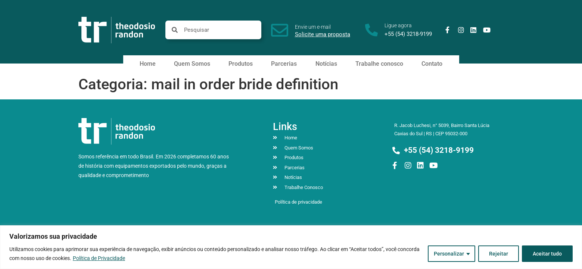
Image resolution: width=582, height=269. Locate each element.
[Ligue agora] (371, 30)
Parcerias (284, 63)
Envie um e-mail (313, 27)
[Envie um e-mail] (279, 30)
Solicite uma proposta (322, 34)
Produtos (240, 63)
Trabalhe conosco (379, 63)
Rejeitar (498, 254)
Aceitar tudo (547, 254)
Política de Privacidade (99, 258)
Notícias (326, 63)
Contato (431, 63)
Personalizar (449, 254)
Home (148, 63)
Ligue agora (398, 25)
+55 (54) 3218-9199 (408, 34)
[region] (291, 247)
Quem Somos (192, 63)
